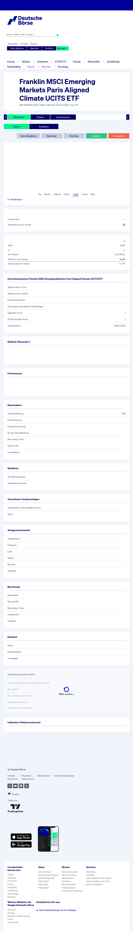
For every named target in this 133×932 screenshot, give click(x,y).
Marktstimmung (46, 878)
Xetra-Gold (13, 922)
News (31, 67)
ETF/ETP (60, 61)
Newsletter (13, 43)
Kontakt (24, 43)
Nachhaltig (13, 67)
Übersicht (18, 117)
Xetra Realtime (17, 48)
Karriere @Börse (94, 884)
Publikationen (68, 887)
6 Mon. (67, 194)
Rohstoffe (94, 61)
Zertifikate (113, 61)
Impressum (13, 779)
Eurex (10, 919)
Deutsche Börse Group (19, 916)
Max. (93, 194)
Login (61, 48)
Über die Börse (69, 875)
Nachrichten (44, 871)
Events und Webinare (72, 890)
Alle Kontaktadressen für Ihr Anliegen (56, 910)
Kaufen (96, 136)
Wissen (46, 67)
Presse (11, 912)
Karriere (12, 909)
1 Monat (57, 194)
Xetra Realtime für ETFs (98, 881)
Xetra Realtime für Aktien (98, 878)
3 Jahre (84, 194)
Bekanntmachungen (48, 875)
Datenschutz (28, 779)
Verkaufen (118, 136)
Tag (39, 194)
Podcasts (43, 884)
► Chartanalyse (15, 199)
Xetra (16, 126)
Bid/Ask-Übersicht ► (19, 341)
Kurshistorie (63, 117)
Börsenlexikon (69, 884)
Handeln (66, 881)
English (33, 43)
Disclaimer (26, 775)
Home (11, 61)
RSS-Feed (43, 881)
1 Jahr (75, 194)
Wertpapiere (68, 878)
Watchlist (34, 48)
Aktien (26, 61)
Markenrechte (44, 775)
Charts (40, 117)
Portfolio (49, 48)
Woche (47, 194)
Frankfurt (44, 126)
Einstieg (63, 67)
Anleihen (42, 61)
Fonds (77, 61)
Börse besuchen (70, 871)
